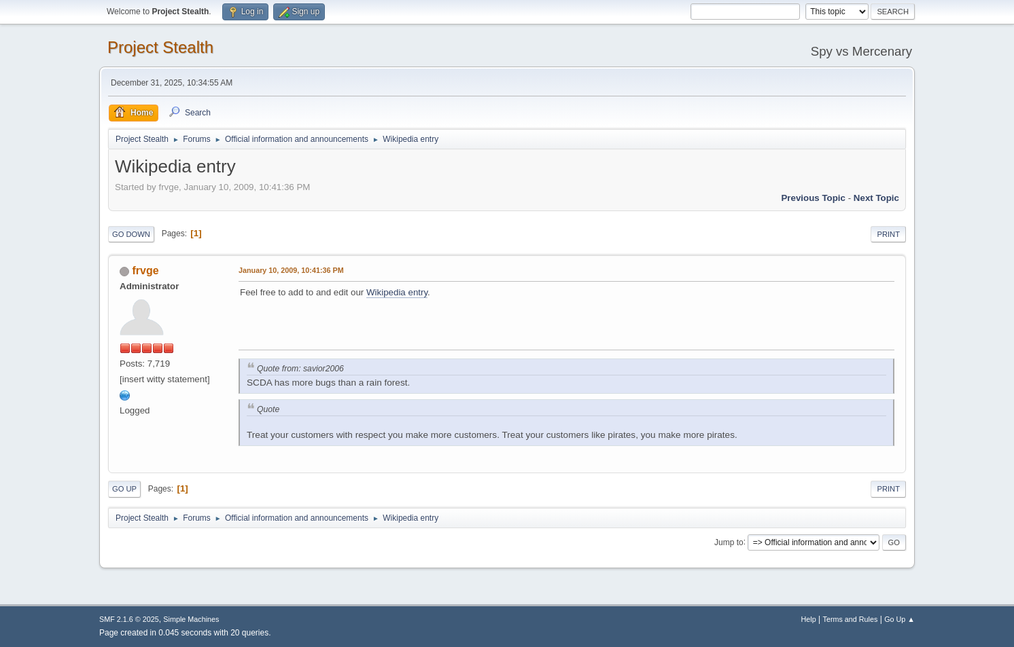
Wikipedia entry (396, 292)
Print (888, 234)
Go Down (131, 234)
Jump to (729, 542)
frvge (145, 270)
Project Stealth (160, 47)
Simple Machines (191, 619)
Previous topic (813, 198)
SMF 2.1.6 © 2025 (129, 619)
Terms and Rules (850, 619)
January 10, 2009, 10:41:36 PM (291, 270)
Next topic (876, 198)
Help (808, 619)
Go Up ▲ (899, 619)
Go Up (124, 489)
